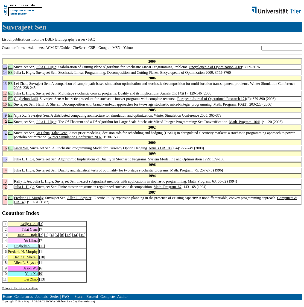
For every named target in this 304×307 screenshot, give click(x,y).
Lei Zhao (20, 84)
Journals (41, 296)
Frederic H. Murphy (28, 198)
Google (104, 48)
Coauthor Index (13, 48)
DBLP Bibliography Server (65, 39)
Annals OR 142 (171, 93)
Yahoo (128, 48)
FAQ (91, 39)
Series (54, 296)
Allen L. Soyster (79, 198)
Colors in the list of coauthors (20, 288)
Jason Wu (21, 148)
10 (5, 104)
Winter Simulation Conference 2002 (75, 137)
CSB (91, 48)
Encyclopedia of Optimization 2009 (215, 67)
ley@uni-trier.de (84, 301)
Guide (65, 48)
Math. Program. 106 (228, 104)
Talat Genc (59, 133)
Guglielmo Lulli (26, 99)
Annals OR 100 (160, 148)
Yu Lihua (43, 133)
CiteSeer (79, 48)
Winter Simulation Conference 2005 (180, 115)
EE (10, 67)
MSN (116, 48)
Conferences (23, 296)
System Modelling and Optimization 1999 (179, 159)
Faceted (92, 296)
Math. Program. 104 (244, 122)
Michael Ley (64, 301)
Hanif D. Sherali (48, 104)
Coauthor (13, 213)
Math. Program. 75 (184, 170)
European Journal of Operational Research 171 (211, 99)
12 (5, 93)
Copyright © (10, 301)
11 (5, 99)
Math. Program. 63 (202, 181)
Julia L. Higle (46, 67)
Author (122, 296)
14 (5, 72)
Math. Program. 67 (167, 187)
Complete (107, 296)
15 (5, 67)
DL (57, 48)
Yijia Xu (20, 115)
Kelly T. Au (22, 181)
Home (7, 296)
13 (5, 84)
